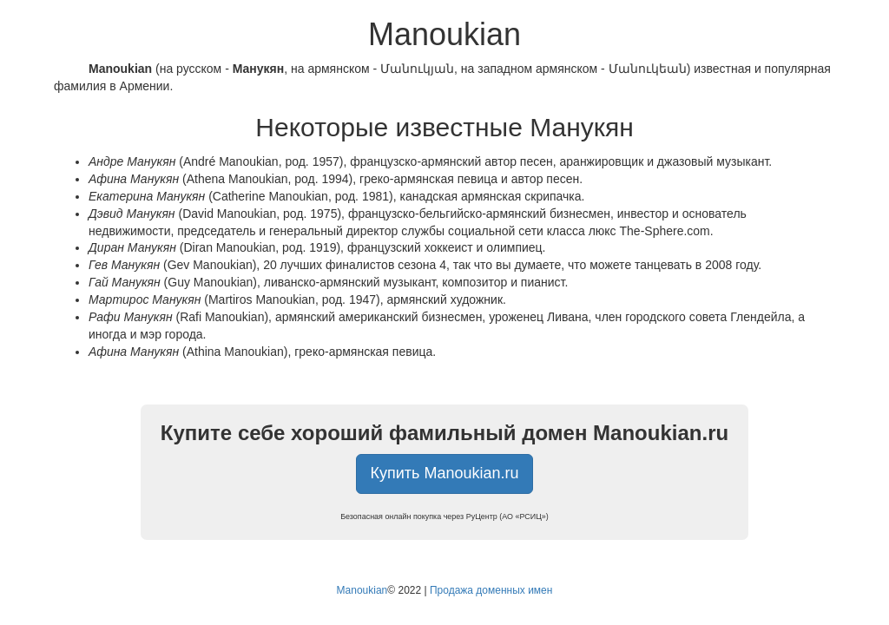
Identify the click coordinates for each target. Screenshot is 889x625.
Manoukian (362, 590)
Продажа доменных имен (491, 590)
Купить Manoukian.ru (445, 473)
